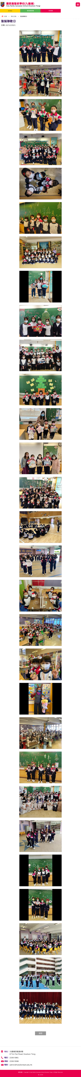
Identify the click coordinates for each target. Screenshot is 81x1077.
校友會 (51, 10)
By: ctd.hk (40, 1074)
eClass (10, 10)
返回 (40, 1033)
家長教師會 (30, 10)
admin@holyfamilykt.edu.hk (21, 1065)
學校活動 (13, 16)
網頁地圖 (20, 1072)
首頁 (5, 16)
